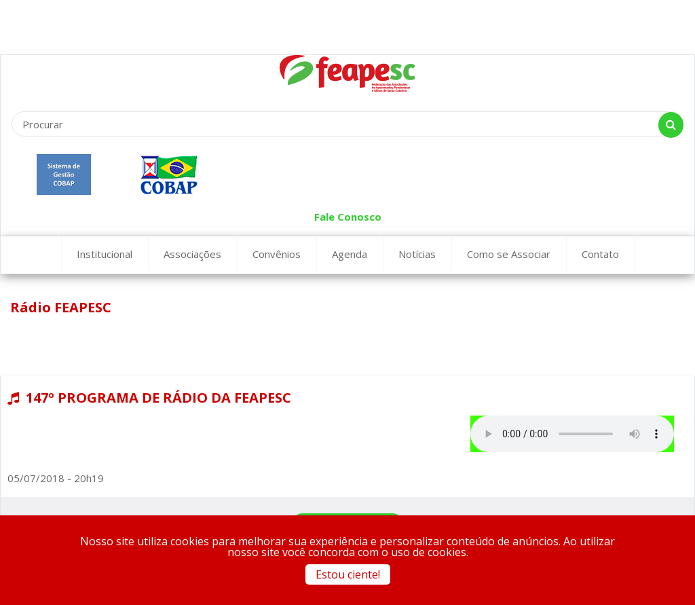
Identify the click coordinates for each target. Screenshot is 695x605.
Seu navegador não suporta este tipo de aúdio (572, 434)
